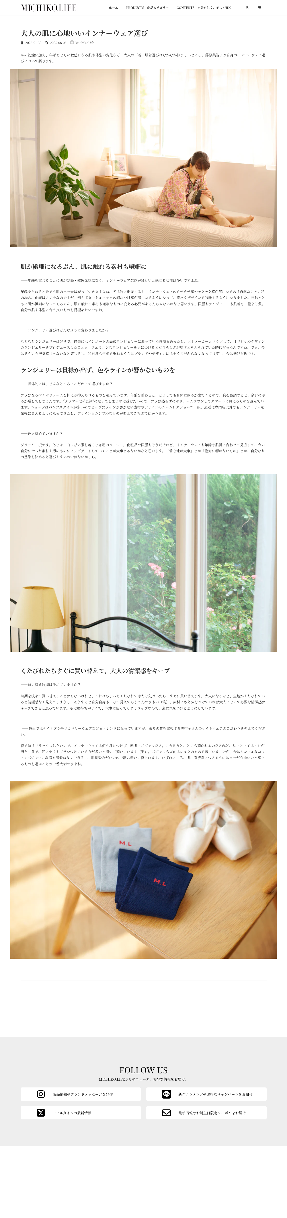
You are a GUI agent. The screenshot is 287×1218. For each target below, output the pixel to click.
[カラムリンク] (206, 1163)
